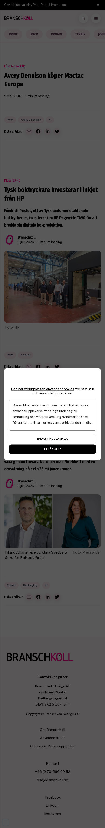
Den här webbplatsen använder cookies (42, 389)
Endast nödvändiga (52, 438)
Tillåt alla (52, 449)
